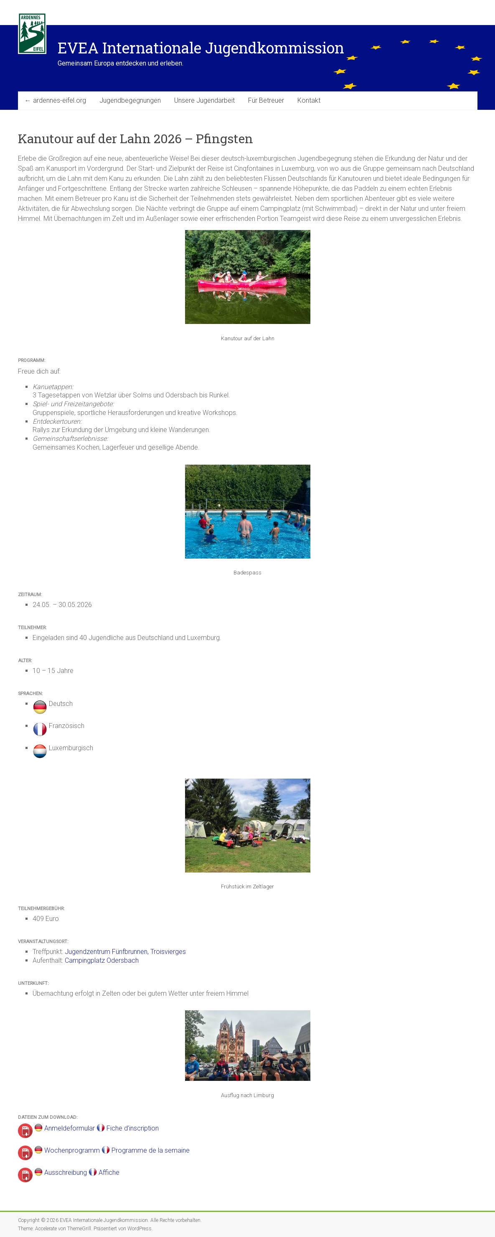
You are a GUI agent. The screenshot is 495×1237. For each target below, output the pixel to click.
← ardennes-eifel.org (55, 100)
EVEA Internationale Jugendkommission (201, 48)
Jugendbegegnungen (130, 100)
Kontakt (308, 100)
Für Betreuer (266, 100)
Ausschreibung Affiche (81, 1172)
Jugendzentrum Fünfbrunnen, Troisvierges (125, 952)
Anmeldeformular (70, 1128)
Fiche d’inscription (133, 1128)
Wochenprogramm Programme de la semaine (116, 1150)
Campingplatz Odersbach (102, 960)
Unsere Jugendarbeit (204, 100)
